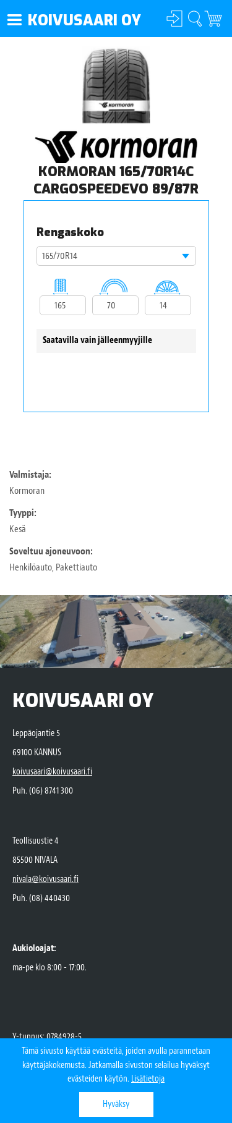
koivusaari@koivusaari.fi (52, 772)
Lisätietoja (148, 1079)
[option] (116, 85)
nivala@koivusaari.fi (45, 879)
